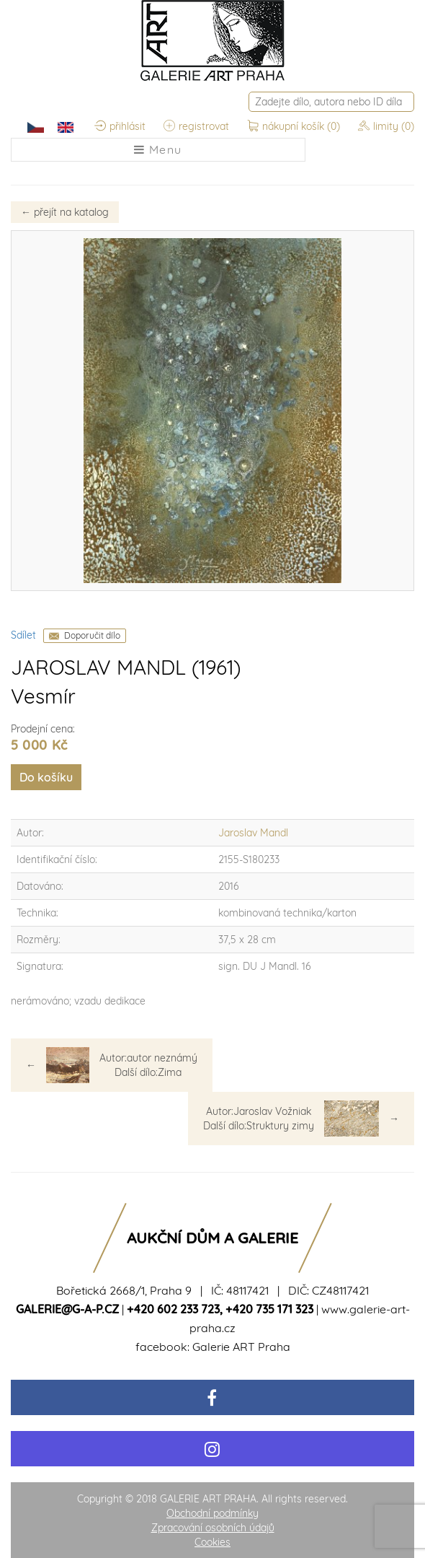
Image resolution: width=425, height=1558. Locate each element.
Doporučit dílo (92, 635)
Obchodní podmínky (212, 1513)
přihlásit (120, 126)
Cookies (212, 1542)
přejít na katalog (65, 212)
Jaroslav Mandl (253, 832)
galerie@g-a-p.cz (67, 1309)
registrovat (196, 126)
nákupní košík (295, 126)
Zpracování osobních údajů (212, 1527)
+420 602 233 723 (173, 1309)
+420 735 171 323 (269, 1309)
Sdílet (23, 635)
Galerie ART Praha (241, 1346)
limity (386, 126)
